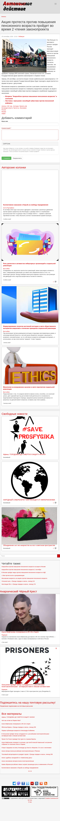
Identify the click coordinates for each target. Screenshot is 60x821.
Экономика (23, 108)
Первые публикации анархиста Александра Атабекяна (18, 730)
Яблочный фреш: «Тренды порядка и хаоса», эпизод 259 (19, 727)
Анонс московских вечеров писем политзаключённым (18, 761)
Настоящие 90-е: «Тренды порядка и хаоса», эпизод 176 (19, 584)
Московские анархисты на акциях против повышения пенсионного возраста (24, 578)
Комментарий (6, 128)
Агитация (16, 106)
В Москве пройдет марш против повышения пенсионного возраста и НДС (24, 572)
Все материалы (12, 713)
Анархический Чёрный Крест (18, 591)
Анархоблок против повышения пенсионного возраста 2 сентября (21, 569)
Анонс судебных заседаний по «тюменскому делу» (17, 757)
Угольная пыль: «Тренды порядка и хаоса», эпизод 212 (18, 581)
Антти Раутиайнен (8, 208)
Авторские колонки (14, 167)
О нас (30, 802)
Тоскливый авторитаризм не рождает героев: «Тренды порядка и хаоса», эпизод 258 (27, 754)
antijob (3, 113)
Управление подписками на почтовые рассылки (16, 706)
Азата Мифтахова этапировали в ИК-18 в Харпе (20, 632)
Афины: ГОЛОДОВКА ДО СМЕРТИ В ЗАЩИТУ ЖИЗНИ (24, 454)
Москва (4, 111)
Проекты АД (23, 106)
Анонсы (3, 16)
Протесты (16, 108)
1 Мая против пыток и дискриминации (13, 575)
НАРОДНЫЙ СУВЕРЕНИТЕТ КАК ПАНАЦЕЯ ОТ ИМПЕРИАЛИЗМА (29, 500)
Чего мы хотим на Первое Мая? (11, 720)
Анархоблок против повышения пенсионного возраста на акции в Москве (24, 566)
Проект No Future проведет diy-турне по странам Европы (19, 739)
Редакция (21, 36)
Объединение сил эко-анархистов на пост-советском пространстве (29, 545)
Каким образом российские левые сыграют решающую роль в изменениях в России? (27, 764)
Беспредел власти (7, 108)
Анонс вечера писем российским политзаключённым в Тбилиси (21, 751)
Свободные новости (14, 413)
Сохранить (6, 158)
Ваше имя (5, 121)
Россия (4, 110)
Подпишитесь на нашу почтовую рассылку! (27, 702)
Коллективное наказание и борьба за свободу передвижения (25, 205)
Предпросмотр (17, 158)
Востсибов (6, 268)
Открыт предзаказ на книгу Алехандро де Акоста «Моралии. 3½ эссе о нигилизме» (27, 747)
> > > (30, 771)
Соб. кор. (9, 106)
